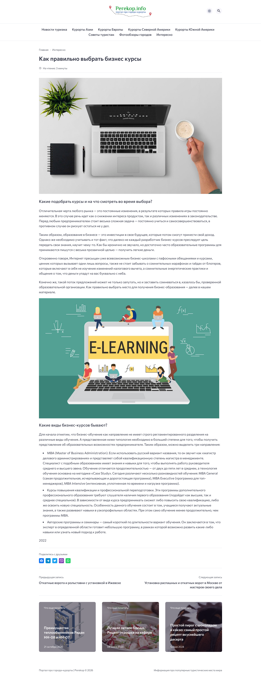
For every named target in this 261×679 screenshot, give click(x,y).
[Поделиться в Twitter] (54, 560)
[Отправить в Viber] (61, 560)
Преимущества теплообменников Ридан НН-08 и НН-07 (64, 632)
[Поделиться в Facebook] (41, 560)
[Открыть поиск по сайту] (219, 11)
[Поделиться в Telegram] (48, 560)
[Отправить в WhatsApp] (68, 560)
